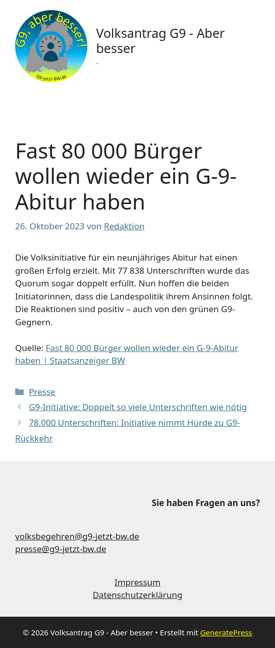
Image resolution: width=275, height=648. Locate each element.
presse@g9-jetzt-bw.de (60, 549)
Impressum (137, 582)
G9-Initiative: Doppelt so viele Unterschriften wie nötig (138, 407)
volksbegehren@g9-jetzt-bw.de (77, 536)
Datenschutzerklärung (138, 595)
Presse (42, 391)
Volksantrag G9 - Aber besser (160, 40)
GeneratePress (226, 632)
